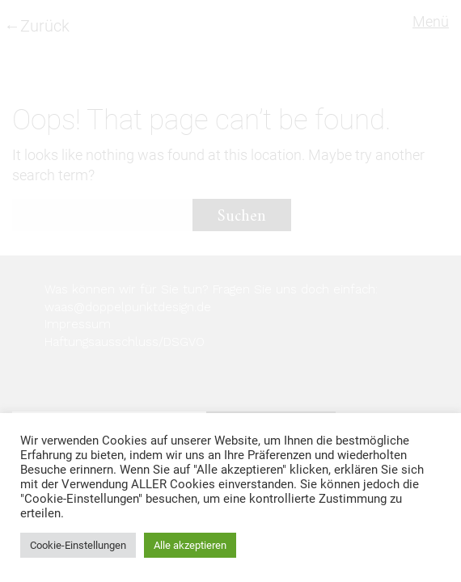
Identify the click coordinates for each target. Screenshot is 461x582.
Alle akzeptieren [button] (190, 545)
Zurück (45, 26)
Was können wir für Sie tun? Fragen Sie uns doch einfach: (211, 289)
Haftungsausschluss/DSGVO (124, 342)
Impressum (77, 324)
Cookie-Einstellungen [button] (78, 545)
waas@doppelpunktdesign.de (127, 307)
